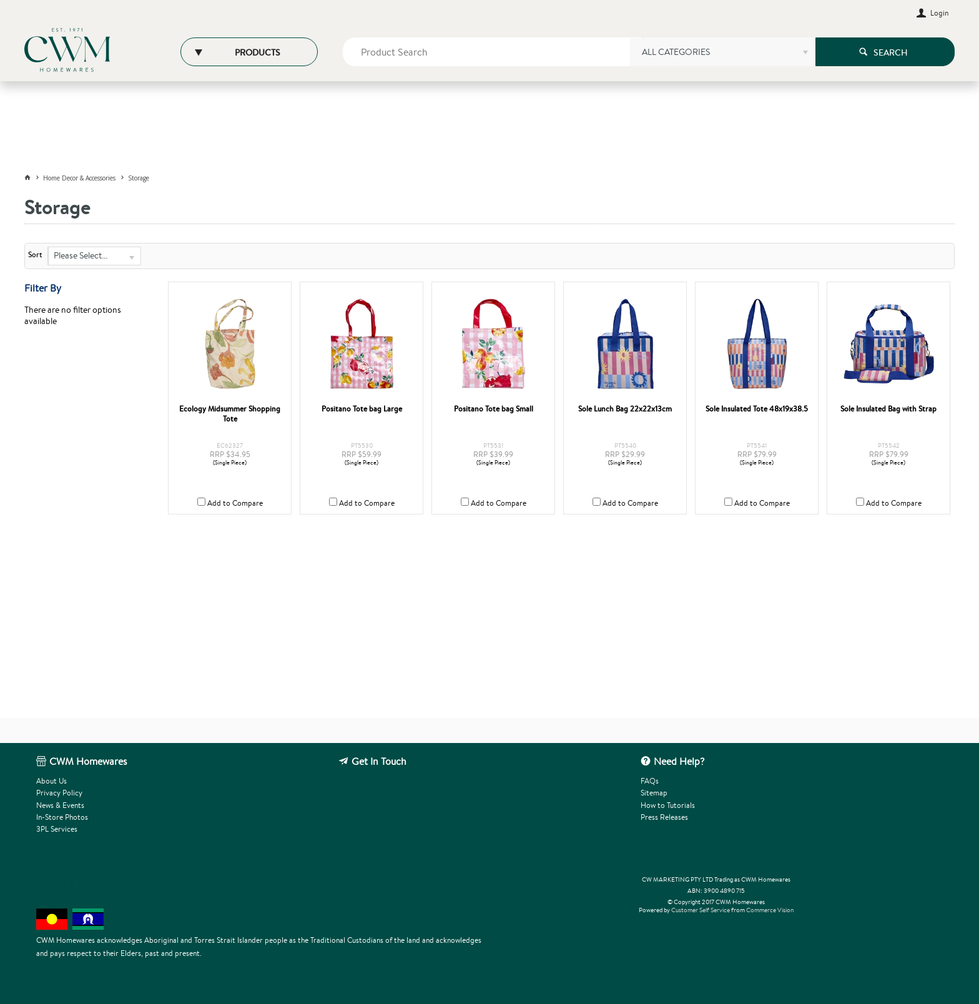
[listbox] (722, 56)
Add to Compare (235, 503)
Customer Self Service (700, 910)
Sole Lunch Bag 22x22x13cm (625, 409)
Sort (35, 255)
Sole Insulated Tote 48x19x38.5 (757, 409)
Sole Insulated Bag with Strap (888, 409)
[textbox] (493, 51)
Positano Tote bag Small (493, 409)
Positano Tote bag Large (362, 409)
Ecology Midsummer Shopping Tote (229, 414)
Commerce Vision (770, 910)
